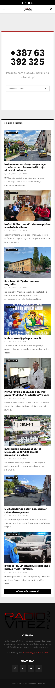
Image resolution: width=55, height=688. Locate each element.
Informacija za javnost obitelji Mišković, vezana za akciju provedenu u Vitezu (23, 452)
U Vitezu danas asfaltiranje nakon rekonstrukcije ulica (25, 510)
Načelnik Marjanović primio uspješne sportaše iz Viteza (27, 226)
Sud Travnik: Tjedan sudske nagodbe (21, 282)
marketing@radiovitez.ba (35, 652)
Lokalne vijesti (12, 133)
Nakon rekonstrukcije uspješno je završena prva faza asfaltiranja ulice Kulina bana (25, 167)
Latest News (13, 123)
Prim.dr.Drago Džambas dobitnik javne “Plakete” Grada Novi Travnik (26, 393)
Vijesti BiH (10, 307)
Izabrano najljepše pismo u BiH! (24, 338)
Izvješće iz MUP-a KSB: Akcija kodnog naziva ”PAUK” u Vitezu (27, 567)
